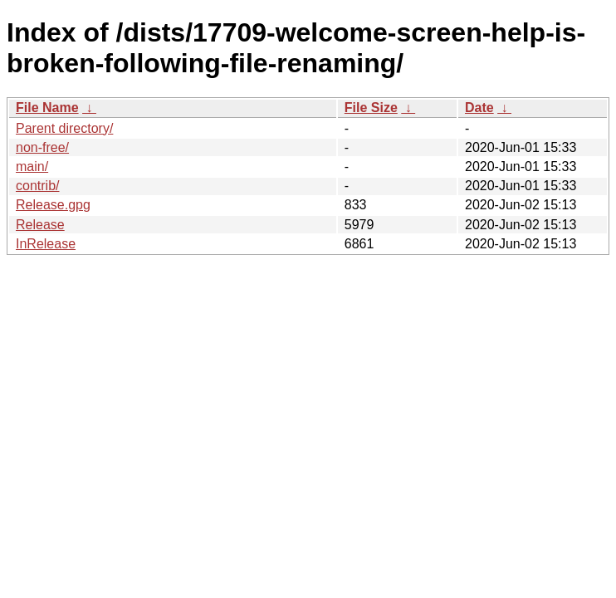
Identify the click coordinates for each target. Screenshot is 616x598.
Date (479, 107)
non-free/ (42, 147)
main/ (32, 166)
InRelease (46, 244)
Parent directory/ (64, 128)
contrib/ (37, 186)
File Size (371, 107)
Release (40, 225)
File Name (47, 107)
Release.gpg (53, 205)
